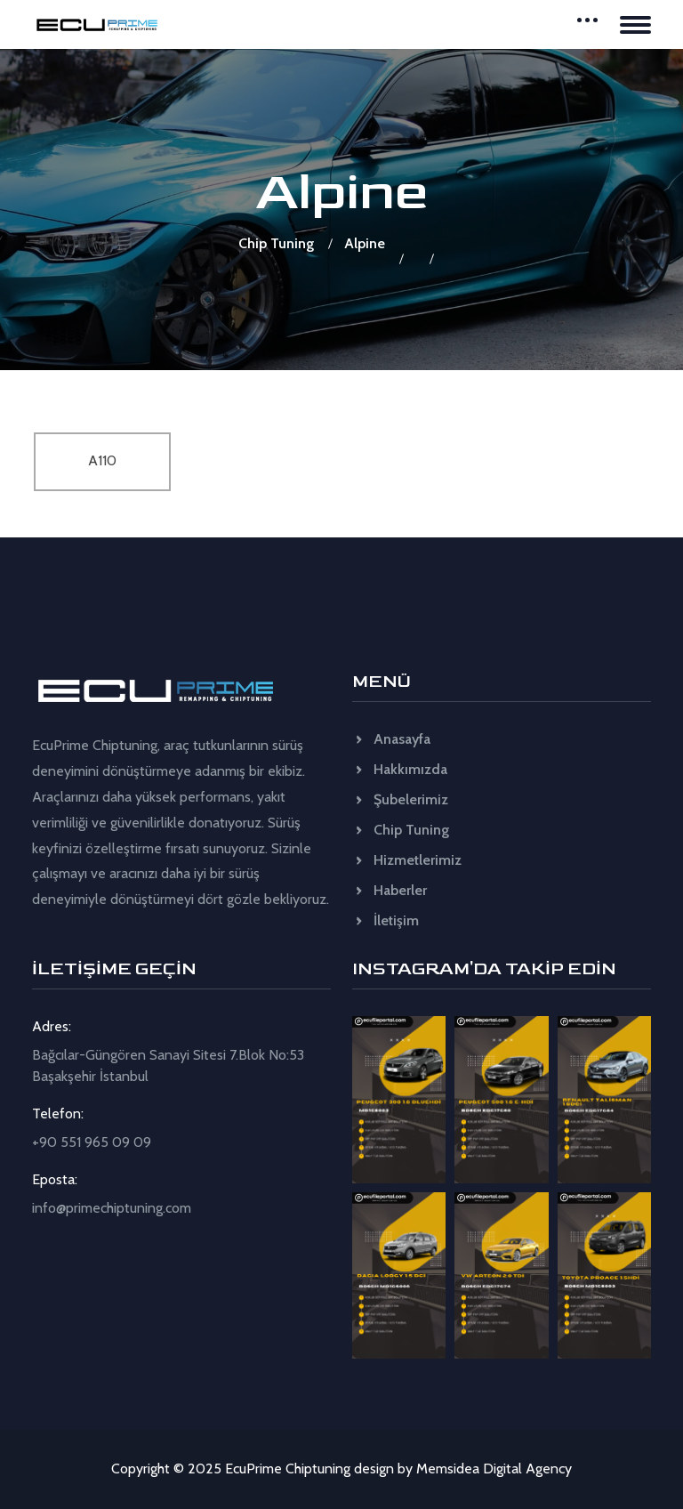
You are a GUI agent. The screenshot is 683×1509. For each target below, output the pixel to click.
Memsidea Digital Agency (494, 1468)
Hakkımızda (399, 769)
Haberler (389, 890)
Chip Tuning (276, 243)
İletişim (385, 920)
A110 (102, 460)
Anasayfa (391, 738)
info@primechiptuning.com (111, 1207)
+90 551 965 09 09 (91, 1142)
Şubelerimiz (400, 799)
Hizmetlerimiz (407, 859)
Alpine (364, 243)
